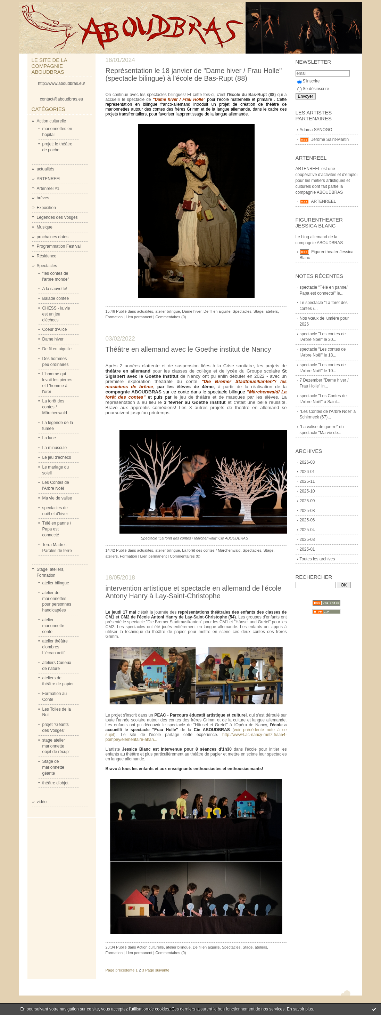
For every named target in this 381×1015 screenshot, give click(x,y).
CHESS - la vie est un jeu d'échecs (56, 314)
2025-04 (307, 529)
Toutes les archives (317, 559)
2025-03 (307, 539)
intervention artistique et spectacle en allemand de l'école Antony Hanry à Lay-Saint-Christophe (193, 592)
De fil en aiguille (57, 348)
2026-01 (307, 471)
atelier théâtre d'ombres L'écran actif (55, 647)
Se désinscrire (313, 88)
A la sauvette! (54, 288)
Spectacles (47, 265)
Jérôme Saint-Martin (330, 139)
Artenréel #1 (48, 188)
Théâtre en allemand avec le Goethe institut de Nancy (188, 349)
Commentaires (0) (170, 317)
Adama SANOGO (316, 129)
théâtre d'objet (55, 783)
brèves (43, 197)
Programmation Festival (59, 246)
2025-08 (307, 510)
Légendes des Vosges (57, 217)
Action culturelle (51, 121)
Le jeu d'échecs (56, 457)
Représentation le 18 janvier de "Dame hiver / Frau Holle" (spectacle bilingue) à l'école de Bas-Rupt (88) (194, 74)
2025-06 (307, 520)
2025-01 (307, 549)
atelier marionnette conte (53, 625)
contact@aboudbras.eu (61, 99)
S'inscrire (308, 81)
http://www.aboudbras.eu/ (61, 83)
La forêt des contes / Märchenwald (54, 407)
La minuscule (54, 447)
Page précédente (120, 970)
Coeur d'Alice (54, 329)
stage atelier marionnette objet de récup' (55, 746)
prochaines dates (52, 236)
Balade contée (55, 298)
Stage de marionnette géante (53, 767)
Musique (44, 227)
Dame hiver (53, 339)
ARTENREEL (49, 178)
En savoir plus (300, 1009)
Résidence (47, 256)
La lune (49, 437)
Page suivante (157, 970)
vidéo (42, 801)
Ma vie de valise (57, 498)
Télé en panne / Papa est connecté (56, 529)
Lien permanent (139, 317)
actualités (46, 169)
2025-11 (307, 481)
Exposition (46, 207)
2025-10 (307, 491)
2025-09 (307, 500)
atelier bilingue (55, 583)
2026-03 (307, 462)
